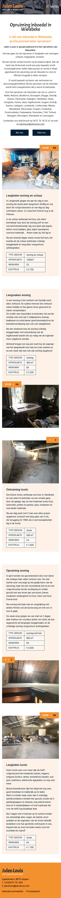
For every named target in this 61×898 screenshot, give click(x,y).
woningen (53, 53)
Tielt (45, 112)
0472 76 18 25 (40, 120)
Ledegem (18, 105)
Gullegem (31, 99)
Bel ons (19, 132)
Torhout (52, 112)
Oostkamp (46, 109)
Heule (50, 99)
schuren (19, 57)
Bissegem (35, 95)
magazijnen (29, 57)
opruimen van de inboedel (45, 83)
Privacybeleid (33, 891)
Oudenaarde (25, 112)
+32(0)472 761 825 (13, 882)
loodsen (40, 57)
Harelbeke (42, 99)
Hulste (17, 102)
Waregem (11, 115)
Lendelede (29, 105)
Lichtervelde (41, 105)
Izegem (45, 102)
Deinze (10, 99)
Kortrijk (53, 102)
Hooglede (8, 102)
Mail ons (41, 132)
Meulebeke (14, 109)
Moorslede (26, 109)
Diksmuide (20, 99)
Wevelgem (22, 115)
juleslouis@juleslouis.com (31, 124)
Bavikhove (24, 95)
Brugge (44, 95)
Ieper (24, 102)
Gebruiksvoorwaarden (12, 891)
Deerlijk (53, 95)
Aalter (7, 95)
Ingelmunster (34, 102)
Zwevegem (48, 115)
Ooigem (36, 109)
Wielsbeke (34, 115)
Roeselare (37, 112)
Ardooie (14, 95)
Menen (51, 105)
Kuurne (9, 105)
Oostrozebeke (12, 112)
